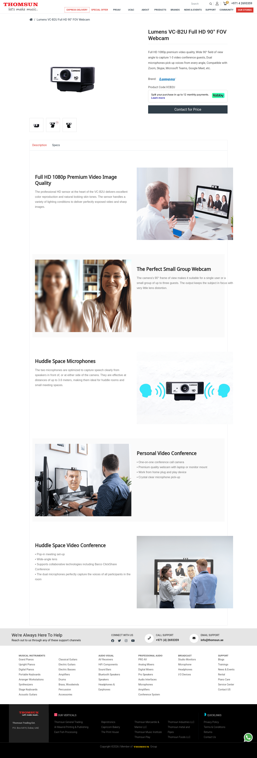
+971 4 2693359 (241, 3)
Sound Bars (105, 669)
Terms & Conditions (214, 727)
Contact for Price (187, 109)
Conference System (149, 694)
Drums (62, 679)
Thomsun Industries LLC (181, 722)
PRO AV (142, 659)
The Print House (110, 732)
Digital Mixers (145, 669)
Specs (56, 145)
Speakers (104, 679)
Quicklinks (214, 715)
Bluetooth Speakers (109, 674)
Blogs (221, 659)
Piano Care (224, 679)
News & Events (193, 9)
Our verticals (67, 715)
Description (39, 145)
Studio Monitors (187, 659)
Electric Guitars (67, 664)
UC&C (131, 9)
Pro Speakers (145, 674)
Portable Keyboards (30, 674)
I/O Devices (184, 674)
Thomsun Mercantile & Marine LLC (147, 724)
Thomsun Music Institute (148, 732)
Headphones (185, 669)
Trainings (223, 664)
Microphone (184, 664)
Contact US (224, 689)
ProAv (117, 9)
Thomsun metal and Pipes (179, 730)
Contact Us (210, 737)
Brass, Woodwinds (69, 684)
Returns (208, 732)
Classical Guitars (68, 659)
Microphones (145, 684)
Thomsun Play (142, 737)
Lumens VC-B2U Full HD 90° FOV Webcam (63, 19)
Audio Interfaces (147, 679)
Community (226, 9)
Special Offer (99, 9)
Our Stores (245, 10)
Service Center (226, 684)
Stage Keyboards (28, 689)
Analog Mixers (146, 664)
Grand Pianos (26, 659)
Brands (175, 9)
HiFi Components (108, 664)
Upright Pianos (27, 664)
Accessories (65, 694)
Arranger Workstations (31, 679)
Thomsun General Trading (68, 722)
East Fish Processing (65, 732)
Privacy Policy (211, 722)
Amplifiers (64, 674)
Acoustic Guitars (28, 694)
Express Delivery (77, 9)
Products (160, 9)
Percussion (65, 689)
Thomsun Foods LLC (179, 737)
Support (210, 9)
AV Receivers (106, 659)
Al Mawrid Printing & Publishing (71, 727)
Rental (221, 674)
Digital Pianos (26, 669)
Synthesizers (26, 684)
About (145, 9)
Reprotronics (108, 722)
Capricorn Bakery (110, 727)
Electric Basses (67, 669)
